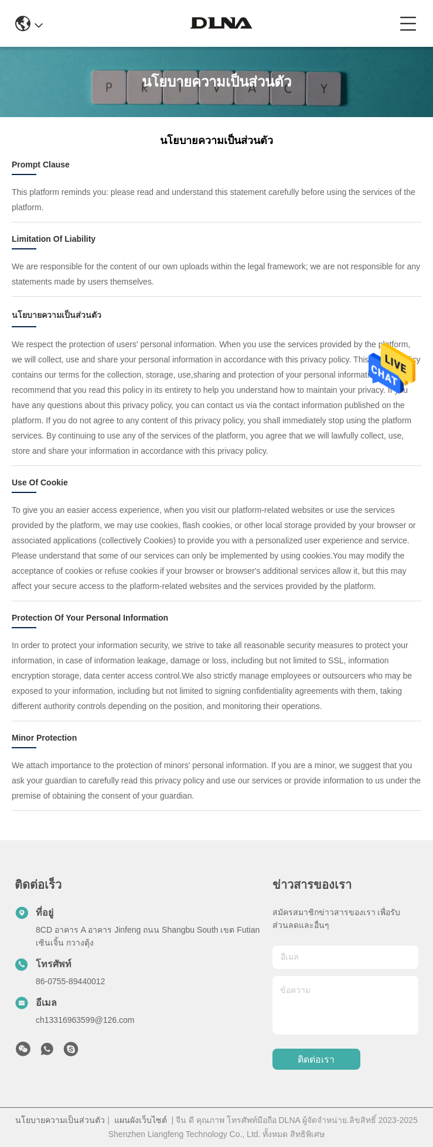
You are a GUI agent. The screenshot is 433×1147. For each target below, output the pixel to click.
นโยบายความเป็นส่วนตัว (60, 1120)
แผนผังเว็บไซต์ (140, 1120)
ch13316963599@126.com (85, 1020)
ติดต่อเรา (316, 1059)
